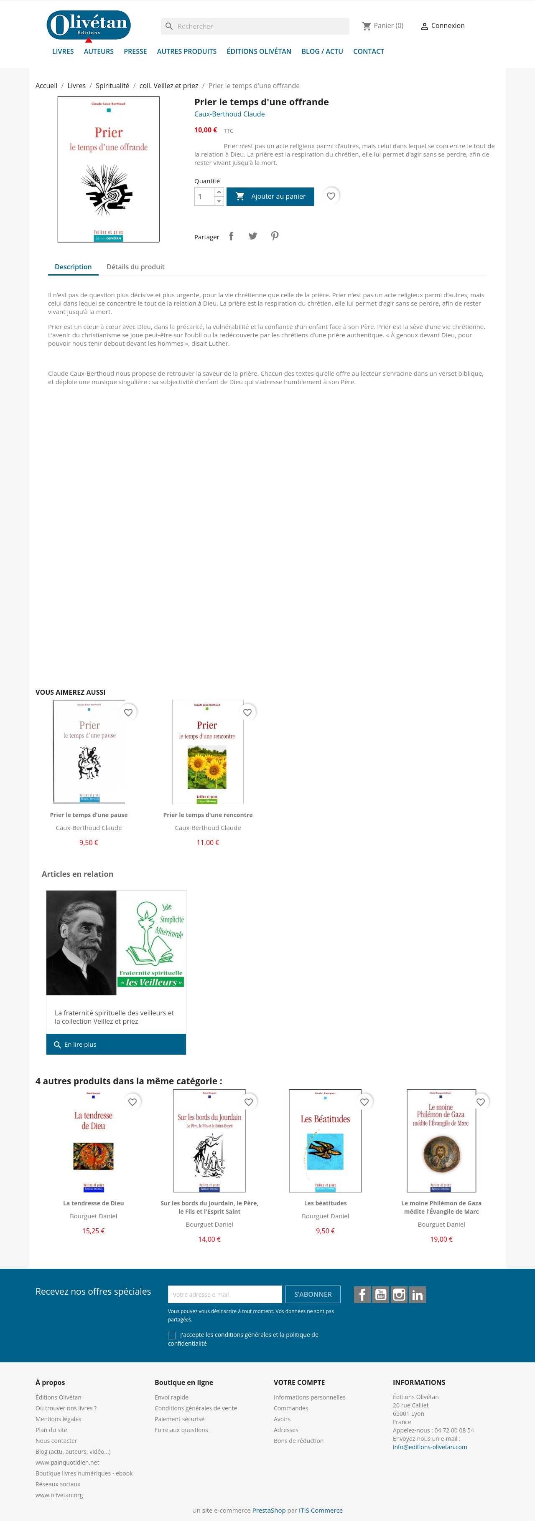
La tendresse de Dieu (93, 1203)
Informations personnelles (310, 1397)
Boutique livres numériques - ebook (84, 1473)
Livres (63, 51)
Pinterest (274, 236)
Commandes (291, 1408)
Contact (368, 51)
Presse (135, 51)
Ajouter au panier (270, 196)
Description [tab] (73, 266)
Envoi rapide (172, 1397)
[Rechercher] (255, 26)
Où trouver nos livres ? (66, 1408)
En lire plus (75, 1045)
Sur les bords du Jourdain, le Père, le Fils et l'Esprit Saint (209, 1207)
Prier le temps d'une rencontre (208, 815)
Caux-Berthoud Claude (229, 114)
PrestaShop (269, 1510)
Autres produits (187, 51)
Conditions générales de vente (196, 1408)
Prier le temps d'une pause (88, 815)
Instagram (399, 1294)
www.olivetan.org (59, 1495)
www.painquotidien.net (67, 1462)
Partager (231, 236)
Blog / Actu (322, 51)
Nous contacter (56, 1441)
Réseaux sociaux (58, 1484)
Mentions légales (59, 1419)
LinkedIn (417, 1294)
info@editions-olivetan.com (430, 1447)
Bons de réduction (299, 1441)
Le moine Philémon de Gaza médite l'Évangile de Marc (441, 1207)
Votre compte (299, 1382)
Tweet (253, 236)
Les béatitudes (325, 1203)
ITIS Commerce (321, 1510)
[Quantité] (204, 196)
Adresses (286, 1430)
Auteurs (99, 51)
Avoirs (282, 1419)
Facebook (362, 1294)
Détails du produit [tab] (136, 266)
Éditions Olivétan (259, 51)
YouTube (380, 1294)
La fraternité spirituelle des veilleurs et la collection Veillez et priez (114, 1017)
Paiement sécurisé (179, 1419)
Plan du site (51, 1430)
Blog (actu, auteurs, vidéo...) (73, 1451)
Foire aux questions (181, 1430)
